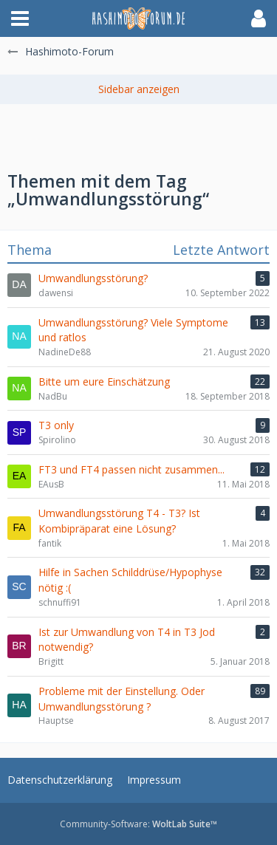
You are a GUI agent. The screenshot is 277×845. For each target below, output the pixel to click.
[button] (20, 18)
